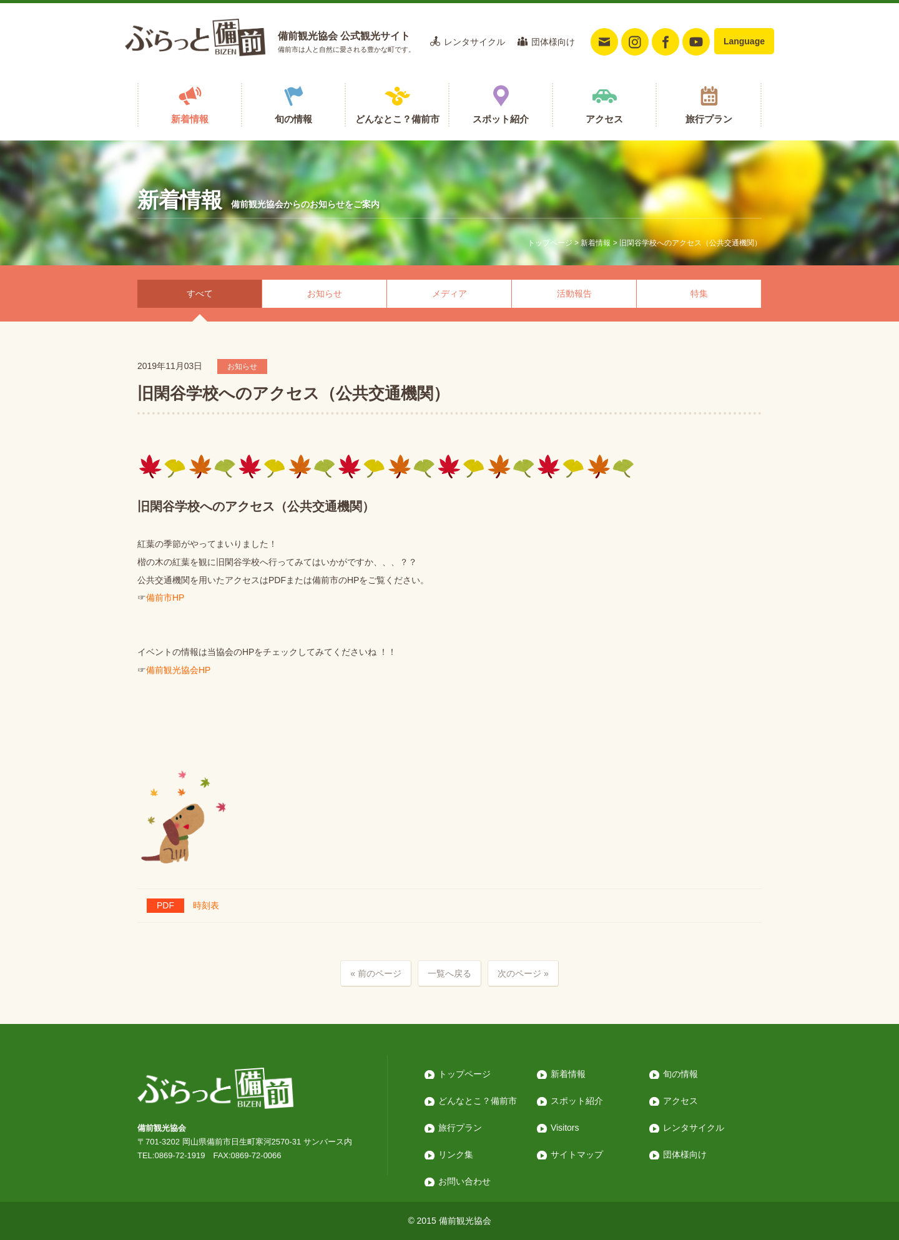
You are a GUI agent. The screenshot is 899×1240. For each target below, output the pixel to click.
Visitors (565, 1128)
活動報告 (574, 293)
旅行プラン (708, 119)
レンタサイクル (474, 42)
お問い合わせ (464, 1181)
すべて (200, 293)
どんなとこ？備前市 (397, 119)
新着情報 (190, 119)
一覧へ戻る (449, 973)
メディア (449, 293)
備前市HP (165, 598)
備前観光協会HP (178, 670)
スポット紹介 (501, 119)
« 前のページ (375, 973)
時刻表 (183, 905)
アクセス (604, 119)
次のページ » (523, 973)
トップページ (550, 243)
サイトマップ (577, 1154)
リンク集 (455, 1154)
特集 (699, 293)
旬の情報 (293, 119)
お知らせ (324, 293)
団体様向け (553, 42)
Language (744, 41)
